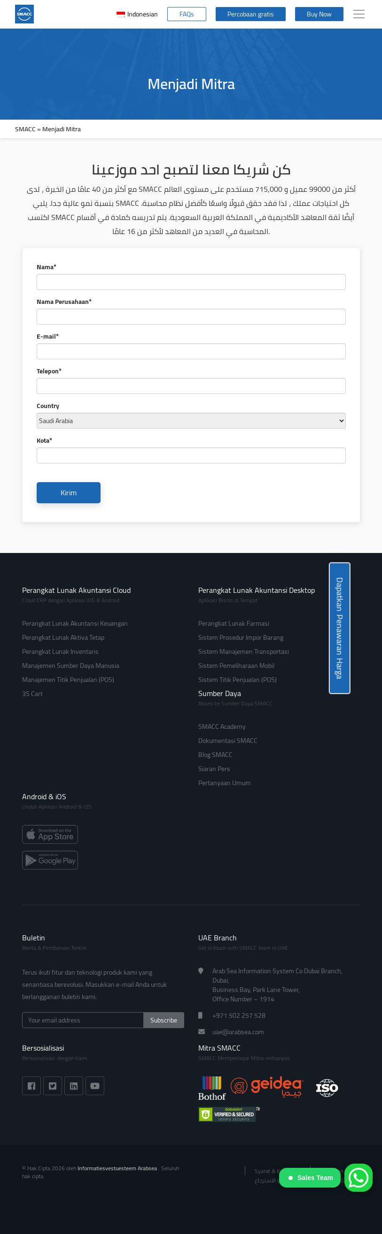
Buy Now (319, 14)
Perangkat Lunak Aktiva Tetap (63, 637)
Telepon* (49, 371)
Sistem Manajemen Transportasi (243, 651)
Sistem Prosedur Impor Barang (240, 637)
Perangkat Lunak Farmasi (233, 623)
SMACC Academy (222, 726)
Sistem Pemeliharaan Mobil (236, 665)
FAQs (186, 14)
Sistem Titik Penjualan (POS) (237, 679)
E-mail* (48, 336)
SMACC (25, 129)
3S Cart (32, 693)
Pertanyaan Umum (224, 782)
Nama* (46, 267)
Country (48, 405)
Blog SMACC (215, 754)
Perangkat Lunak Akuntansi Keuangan (75, 623)
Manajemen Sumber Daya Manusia (70, 665)
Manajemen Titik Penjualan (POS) (68, 679)
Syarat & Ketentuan (278, 1171)
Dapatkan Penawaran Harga (340, 628)
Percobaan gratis (250, 14)
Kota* (44, 440)
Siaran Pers (214, 768)
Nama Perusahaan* (64, 301)
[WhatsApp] (358, 1178)
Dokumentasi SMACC (227, 740)
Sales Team (310, 1177)
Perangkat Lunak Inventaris (60, 651)
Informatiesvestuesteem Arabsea (118, 1168)
